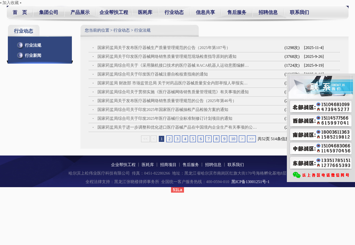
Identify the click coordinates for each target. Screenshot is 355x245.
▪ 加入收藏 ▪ (10, 2)
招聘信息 (268, 12)
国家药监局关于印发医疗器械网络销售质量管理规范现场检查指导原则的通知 (167, 56)
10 (233, 138)
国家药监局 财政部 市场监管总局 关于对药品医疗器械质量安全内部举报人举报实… (172, 83)
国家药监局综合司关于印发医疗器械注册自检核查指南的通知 (152, 74)
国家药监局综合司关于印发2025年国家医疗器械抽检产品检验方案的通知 (162, 109)
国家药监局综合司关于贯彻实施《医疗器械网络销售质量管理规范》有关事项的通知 (173, 91)
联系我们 (298, 12)
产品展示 (80, 12)
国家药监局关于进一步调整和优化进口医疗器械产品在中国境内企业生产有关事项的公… (177, 127)
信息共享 (205, 12)
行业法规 (28, 44)
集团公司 (49, 12)
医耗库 (145, 12)
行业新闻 (28, 54)
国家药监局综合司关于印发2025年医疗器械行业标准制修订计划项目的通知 (164, 118)
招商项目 (168, 164)
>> (251, 138)
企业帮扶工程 (113, 12)
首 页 (19, 12)
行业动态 (174, 12)
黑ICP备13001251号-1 (250, 181)
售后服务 (237, 12)
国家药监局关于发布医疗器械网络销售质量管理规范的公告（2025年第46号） (166, 100)
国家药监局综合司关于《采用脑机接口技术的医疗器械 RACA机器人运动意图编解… (173, 65)
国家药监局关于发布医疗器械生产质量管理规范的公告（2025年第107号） (163, 47)
